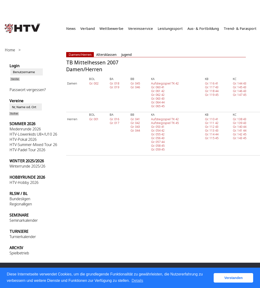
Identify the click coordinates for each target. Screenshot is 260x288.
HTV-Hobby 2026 (24, 182)
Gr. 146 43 (239, 91)
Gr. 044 (135, 130)
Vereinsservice (140, 28)
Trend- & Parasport (240, 28)
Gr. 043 (135, 126)
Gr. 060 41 (158, 87)
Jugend (126, 54)
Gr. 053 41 (158, 126)
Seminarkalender (23, 220)
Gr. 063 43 (158, 98)
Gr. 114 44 (211, 134)
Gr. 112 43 (211, 126)
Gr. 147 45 (239, 95)
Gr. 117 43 (211, 87)
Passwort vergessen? (27, 89)
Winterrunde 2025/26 (27, 166)
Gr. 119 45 (211, 95)
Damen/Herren (80, 54)
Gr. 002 (94, 83)
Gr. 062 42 (158, 95)
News (71, 28)
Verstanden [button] (233, 278)
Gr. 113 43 (211, 130)
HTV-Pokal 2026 (23, 139)
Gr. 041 (135, 119)
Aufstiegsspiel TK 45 (165, 123)
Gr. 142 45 (239, 134)
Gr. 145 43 (239, 87)
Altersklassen (106, 54)
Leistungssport (170, 28)
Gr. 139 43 (239, 123)
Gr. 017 (114, 123)
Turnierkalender (22, 236)
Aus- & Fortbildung (203, 28)
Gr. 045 (135, 83)
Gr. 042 (135, 123)
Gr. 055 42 (158, 134)
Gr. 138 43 (239, 119)
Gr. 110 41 (211, 119)
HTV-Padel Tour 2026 (27, 149)
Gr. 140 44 (239, 126)
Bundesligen (19, 198)
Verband (87, 28)
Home (10, 50)
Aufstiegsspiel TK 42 (165, 83)
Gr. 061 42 (158, 91)
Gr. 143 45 (239, 138)
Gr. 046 (135, 87)
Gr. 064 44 (158, 102)
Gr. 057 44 (158, 142)
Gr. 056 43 (158, 138)
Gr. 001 (94, 119)
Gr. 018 (114, 83)
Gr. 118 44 (211, 91)
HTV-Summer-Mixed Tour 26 (33, 144)
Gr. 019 (114, 87)
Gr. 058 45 (158, 145)
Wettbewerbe (111, 28)
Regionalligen (20, 204)
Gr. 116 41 (211, 83)
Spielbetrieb (19, 253)
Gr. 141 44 (239, 130)
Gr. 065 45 (158, 106)
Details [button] (137, 281)
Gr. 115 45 (211, 138)
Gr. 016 (114, 119)
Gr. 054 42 (158, 130)
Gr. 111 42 (211, 123)
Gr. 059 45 (158, 149)
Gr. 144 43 (239, 83)
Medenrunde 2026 (25, 129)
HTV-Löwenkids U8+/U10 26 (33, 134)
